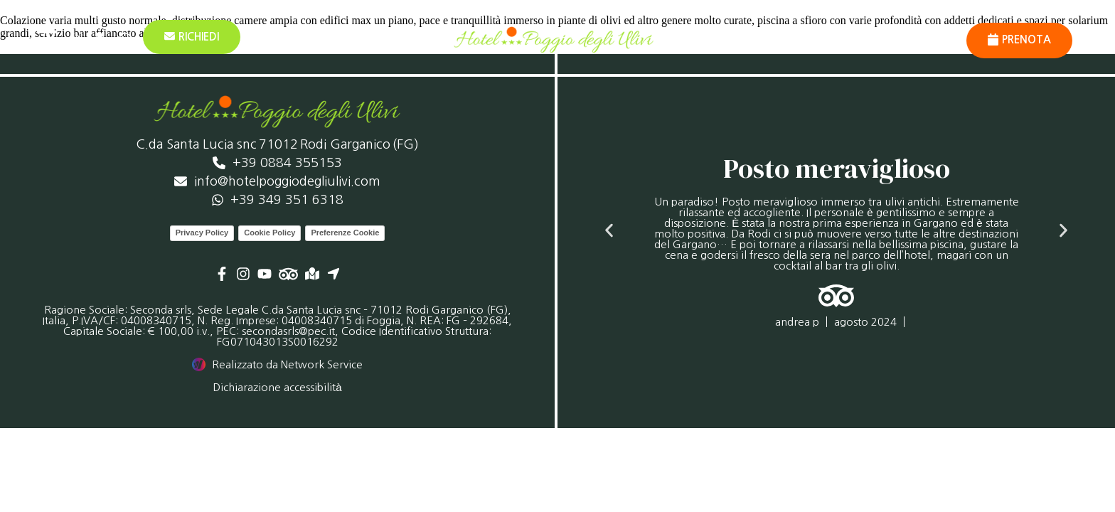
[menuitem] (75, 36)
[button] (609, 230)
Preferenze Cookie (345, 232)
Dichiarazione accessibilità (277, 387)
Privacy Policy (202, 232)
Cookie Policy (269, 232)
